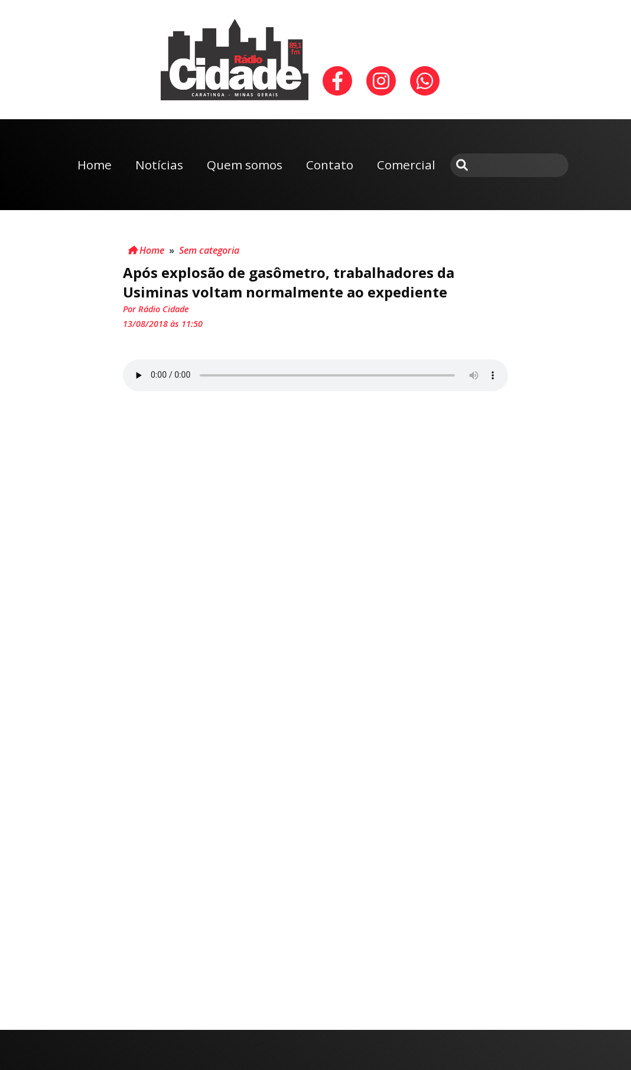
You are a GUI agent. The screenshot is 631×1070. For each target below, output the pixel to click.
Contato (329, 164)
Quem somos (244, 164)
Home (94, 164)
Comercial (406, 164)
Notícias (159, 164)
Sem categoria (209, 250)
